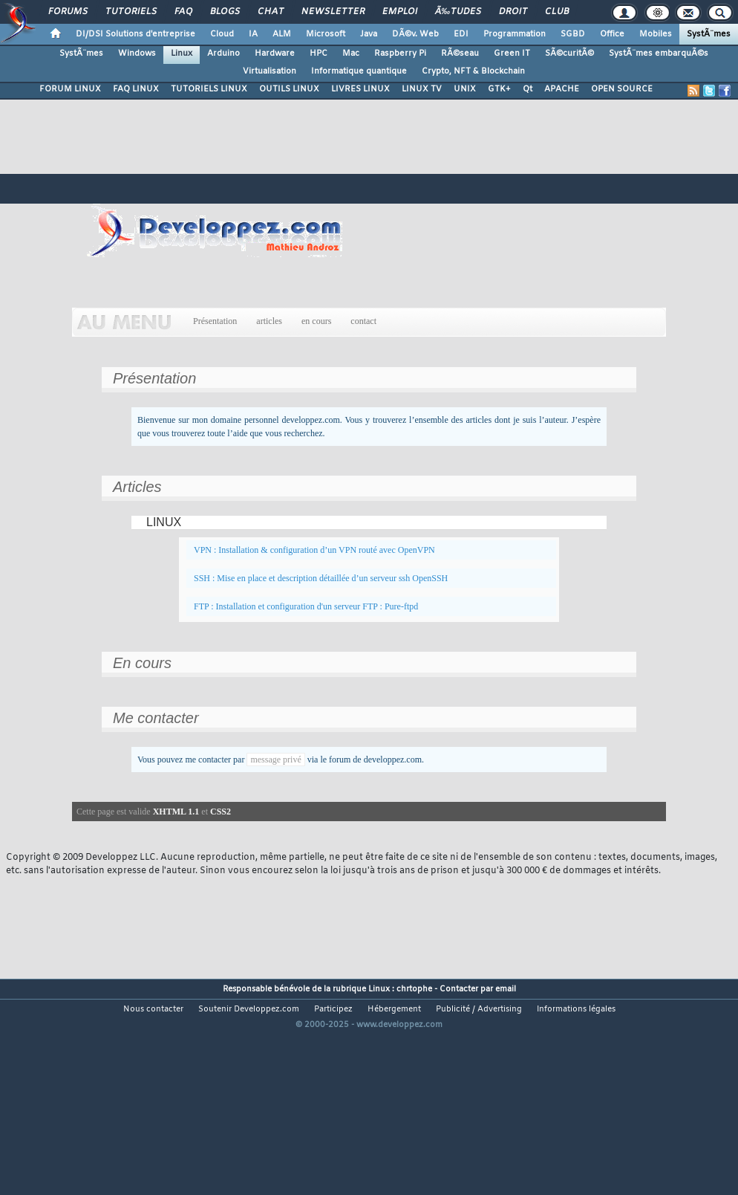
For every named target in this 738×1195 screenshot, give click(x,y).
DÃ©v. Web (415, 34)
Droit (513, 12)
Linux (181, 53)
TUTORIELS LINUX (209, 89)
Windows (137, 53)
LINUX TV (422, 89)
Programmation (514, 34)
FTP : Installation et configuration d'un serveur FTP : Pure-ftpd (306, 606)
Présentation (215, 321)
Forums (68, 12)
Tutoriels (131, 12)
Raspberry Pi (400, 53)
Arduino (223, 53)
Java (368, 34)
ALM (281, 34)
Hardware (275, 53)
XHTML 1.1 (176, 811)
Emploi (400, 12)
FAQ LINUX (136, 89)
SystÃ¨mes (709, 34)
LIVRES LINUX (360, 89)
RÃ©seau (460, 53)
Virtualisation (269, 71)
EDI (461, 34)
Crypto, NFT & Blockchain (473, 71)
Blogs (225, 12)
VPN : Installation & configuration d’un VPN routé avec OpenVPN (314, 550)
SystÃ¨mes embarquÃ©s (658, 53)
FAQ (183, 12)
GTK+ (499, 89)
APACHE (561, 89)
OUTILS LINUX (289, 89)
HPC (318, 53)
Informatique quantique (359, 71)
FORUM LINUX (70, 89)
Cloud (222, 34)
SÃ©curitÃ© (569, 53)
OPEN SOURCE (622, 89)
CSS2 (220, 811)
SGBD (573, 34)
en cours (316, 321)
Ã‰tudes (458, 12)
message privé (275, 759)
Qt (527, 89)
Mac (350, 53)
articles (269, 321)
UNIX (465, 89)
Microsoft (325, 34)
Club (556, 12)
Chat (270, 12)
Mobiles (655, 34)
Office (612, 34)
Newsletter (333, 12)
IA (253, 34)
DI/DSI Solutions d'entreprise (135, 34)
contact (363, 321)
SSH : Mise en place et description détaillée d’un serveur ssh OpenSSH (321, 578)
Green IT (512, 53)
